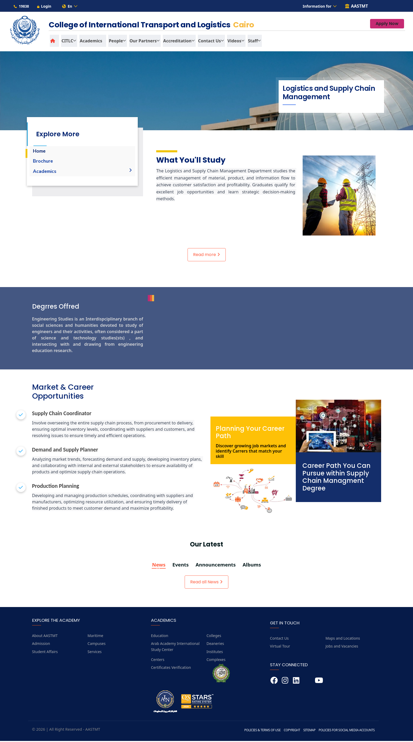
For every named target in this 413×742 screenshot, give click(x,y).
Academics (89, 42)
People (114, 42)
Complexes (215, 660)
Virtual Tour (280, 647)
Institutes (214, 652)
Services (94, 652)
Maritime (95, 636)
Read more (206, 256)
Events (179, 566)
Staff (249, 42)
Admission (41, 644)
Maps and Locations (343, 639)
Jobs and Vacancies (342, 647)
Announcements (216, 566)
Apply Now (387, 25)
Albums (252, 566)
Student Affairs (45, 652)
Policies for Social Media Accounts (346, 731)
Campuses (96, 644)
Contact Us (279, 639)
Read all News (206, 583)
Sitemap (308, 731)
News (158, 566)
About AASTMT (45, 636)
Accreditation (174, 42)
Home (39, 152)
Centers (157, 660)
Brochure (43, 162)
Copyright (290, 731)
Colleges (213, 636)
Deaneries (215, 644)
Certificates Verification (171, 668)
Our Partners (140, 42)
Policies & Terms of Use (260, 731)
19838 (21, 6)
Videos (231, 42)
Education (159, 636)
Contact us (206, 42)
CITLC (66, 42)
